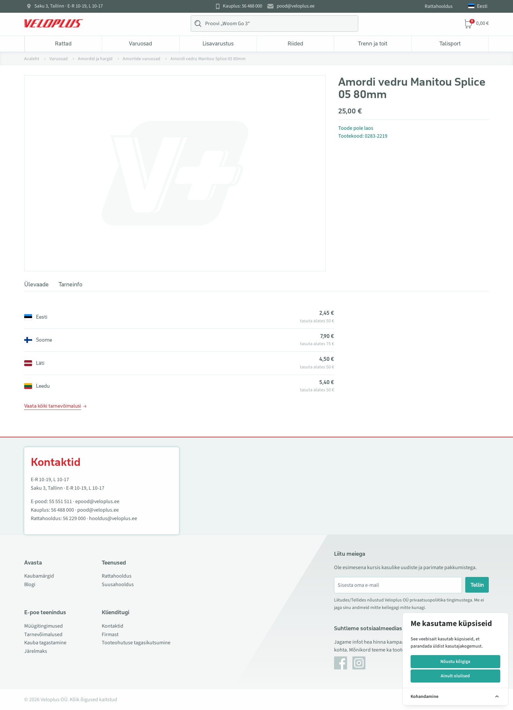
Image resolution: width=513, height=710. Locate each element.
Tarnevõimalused (43, 634)
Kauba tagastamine (45, 642)
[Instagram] (358, 662)
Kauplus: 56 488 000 (242, 6)
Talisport (450, 43)
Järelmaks (35, 651)
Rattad (63, 43)
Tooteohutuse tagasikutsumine (136, 642)
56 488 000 (62, 510)
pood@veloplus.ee (295, 6)
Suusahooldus (118, 584)
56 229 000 (74, 518)
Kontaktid (112, 626)
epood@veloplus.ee (97, 501)
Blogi (29, 584)
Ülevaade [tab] (36, 284)
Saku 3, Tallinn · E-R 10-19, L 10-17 (68, 6)
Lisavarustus (218, 43)
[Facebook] (340, 662)
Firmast (110, 634)
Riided (295, 43)
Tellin (477, 585)
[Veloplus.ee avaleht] (53, 23)
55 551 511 (60, 501)
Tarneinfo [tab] (70, 284)
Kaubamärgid (39, 576)
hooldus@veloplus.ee (113, 518)
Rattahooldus (438, 6)
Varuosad (140, 43)
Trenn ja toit (372, 43)
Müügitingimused (43, 626)
